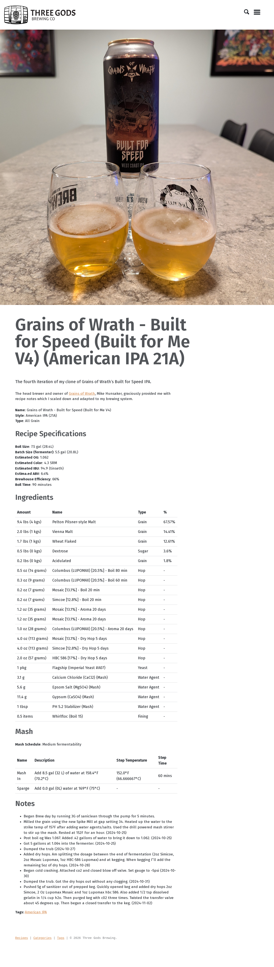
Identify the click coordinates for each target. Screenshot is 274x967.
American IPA (36, 932)
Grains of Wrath (83, 394)
